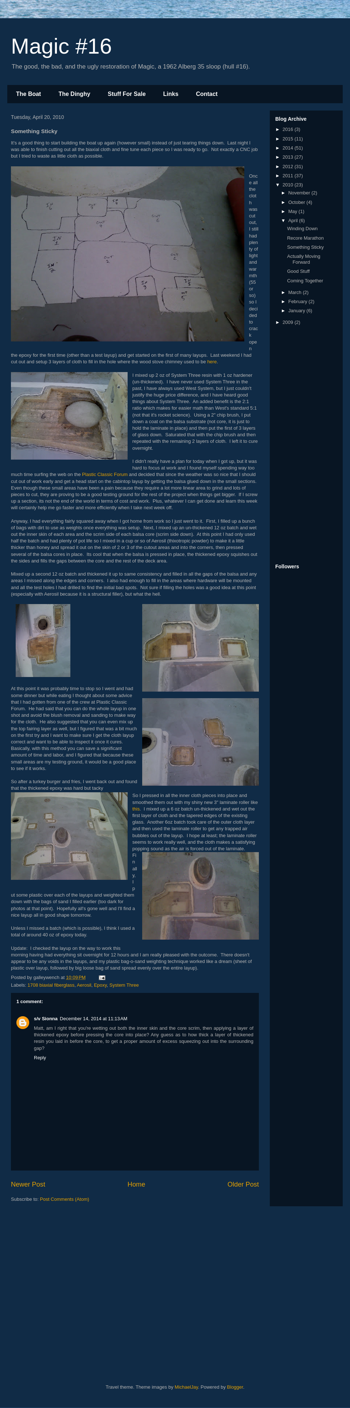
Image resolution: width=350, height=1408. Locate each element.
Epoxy (100, 985)
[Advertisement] (304, 445)
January (297, 310)
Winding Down (302, 228)
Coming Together (305, 280)
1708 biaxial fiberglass (51, 985)
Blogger (235, 1387)
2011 (289, 175)
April (293, 220)
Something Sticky (305, 247)
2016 (289, 129)
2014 (289, 148)
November (300, 193)
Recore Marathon (305, 238)
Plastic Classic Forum (105, 474)
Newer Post (28, 1184)
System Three (124, 985)
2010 (289, 184)
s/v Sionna (46, 1018)
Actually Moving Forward (303, 259)
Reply (40, 1057)
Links (171, 94)
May (293, 211)
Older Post (243, 1184)
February (298, 301)
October (297, 202)
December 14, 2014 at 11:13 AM (93, 1018)
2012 (289, 166)
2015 (289, 139)
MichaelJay (186, 1387)
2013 (289, 157)
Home (136, 1184)
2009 (289, 322)
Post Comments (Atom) (64, 1199)
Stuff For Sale (127, 94)
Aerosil (84, 985)
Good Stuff (298, 271)
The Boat (28, 94)
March (295, 292)
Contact (207, 94)
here (212, 361)
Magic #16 (61, 46)
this (136, 809)
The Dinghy (74, 94)
